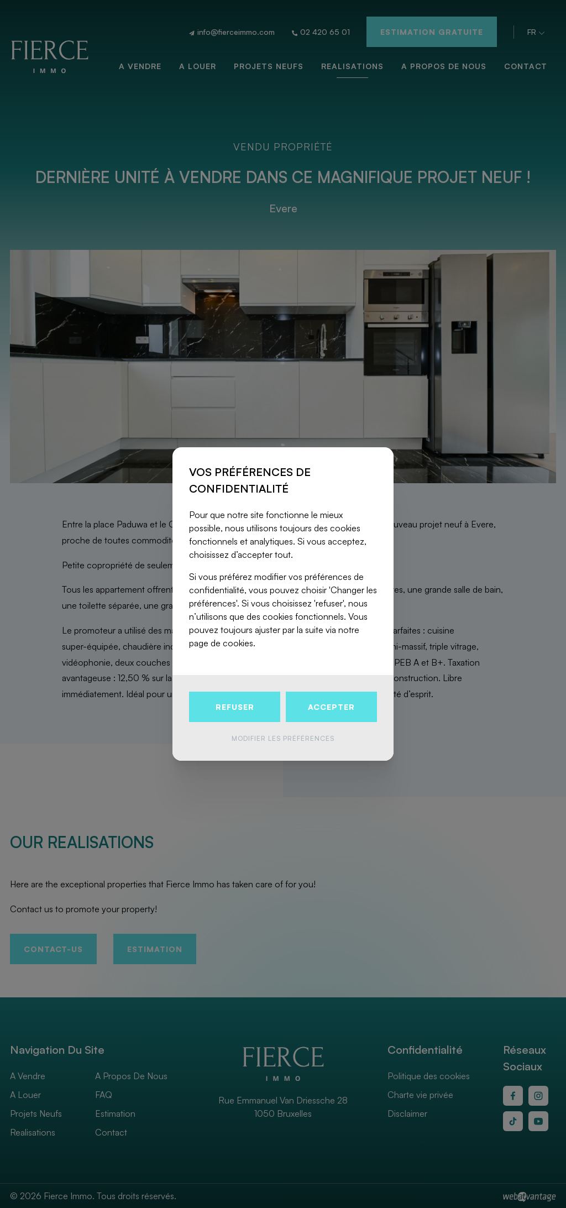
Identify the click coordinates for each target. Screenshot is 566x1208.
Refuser (235, 707)
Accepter (331, 707)
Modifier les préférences (283, 738)
